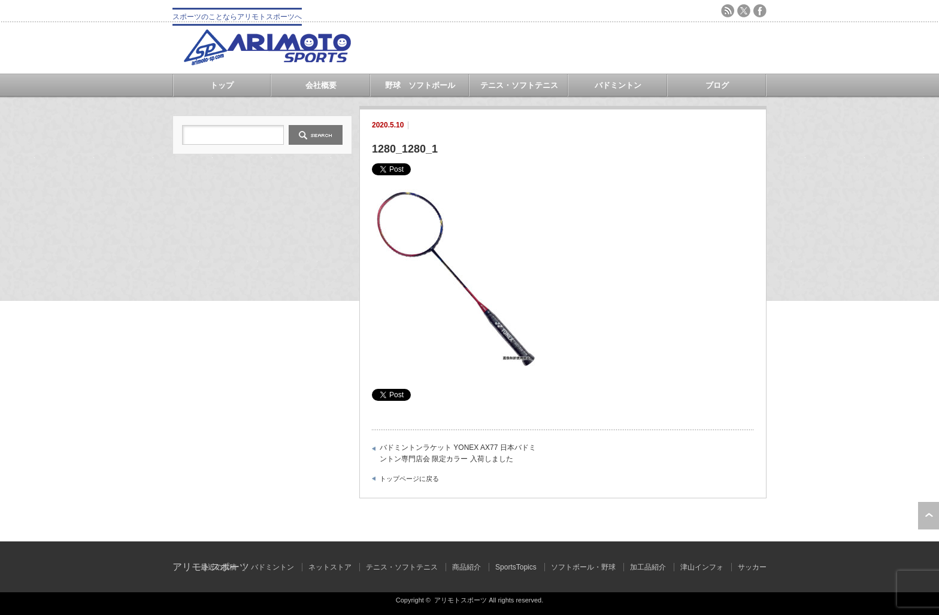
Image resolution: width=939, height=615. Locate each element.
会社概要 (321, 85)
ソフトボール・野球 (583, 567)
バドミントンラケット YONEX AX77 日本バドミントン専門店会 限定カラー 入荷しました (458, 453)
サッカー (752, 567)
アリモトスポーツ (460, 600)
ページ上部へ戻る (928, 515)
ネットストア (330, 567)
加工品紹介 (648, 567)
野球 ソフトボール (420, 85)
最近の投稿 (219, 567)
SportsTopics (516, 567)
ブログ (717, 85)
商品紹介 (466, 567)
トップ (222, 85)
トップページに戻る (409, 478)
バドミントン (618, 85)
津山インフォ (701, 567)
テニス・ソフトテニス (519, 85)
